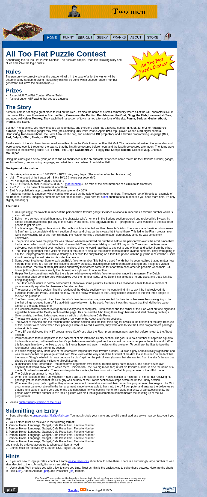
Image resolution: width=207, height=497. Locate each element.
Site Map (73, 490)
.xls (19, 471)
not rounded (73, 184)
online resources (78, 461)
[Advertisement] (193, 117)
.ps (71, 471)
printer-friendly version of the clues (40, 402)
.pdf (45, 471)
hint (106, 197)
